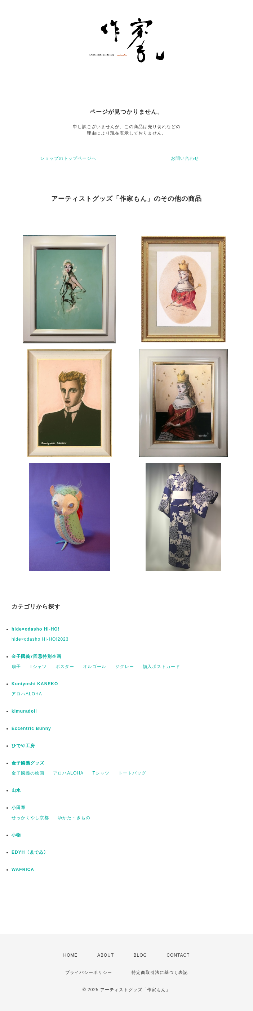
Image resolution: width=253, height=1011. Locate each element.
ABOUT (105, 955)
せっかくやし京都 (30, 817)
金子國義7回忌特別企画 (36, 656)
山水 (16, 790)
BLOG (140, 955)
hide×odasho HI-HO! (36, 629)
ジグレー (124, 666)
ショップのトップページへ (68, 158)
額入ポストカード (161, 666)
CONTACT (178, 955)
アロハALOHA (27, 693)
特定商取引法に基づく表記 (160, 972)
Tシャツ (38, 666)
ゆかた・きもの (74, 817)
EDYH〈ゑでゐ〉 (30, 852)
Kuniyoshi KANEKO (35, 683)
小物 (16, 835)
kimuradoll (24, 711)
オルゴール (94, 666)
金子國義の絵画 (28, 773)
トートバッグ (132, 773)
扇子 (16, 666)
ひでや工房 (23, 745)
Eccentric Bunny (31, 728)
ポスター (65, 666)
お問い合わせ (185, 158)
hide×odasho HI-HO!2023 (40, 639)
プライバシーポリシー (88, 972)
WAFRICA (23, 869)
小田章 (19, 807)
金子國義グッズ (28, 763)
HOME (70, 955)
